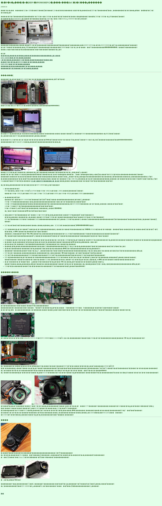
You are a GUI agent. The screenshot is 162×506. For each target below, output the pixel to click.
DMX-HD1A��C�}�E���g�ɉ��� (15, 64)
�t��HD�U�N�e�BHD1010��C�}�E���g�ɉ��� (23, 62)
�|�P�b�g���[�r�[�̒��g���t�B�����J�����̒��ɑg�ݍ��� (30, 56)
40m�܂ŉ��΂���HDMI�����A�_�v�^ (45, 181)
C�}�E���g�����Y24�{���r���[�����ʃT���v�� (27, 60)
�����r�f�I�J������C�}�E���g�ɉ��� (21, 66)
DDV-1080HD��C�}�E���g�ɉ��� (16, 58)
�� (2, 493)
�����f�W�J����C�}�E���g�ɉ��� (19, 68)
